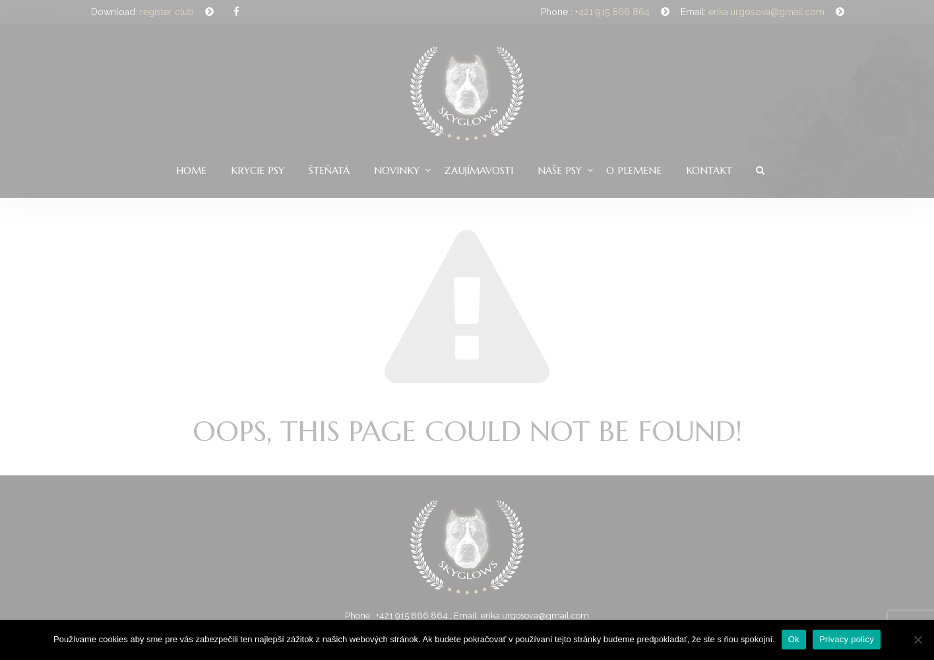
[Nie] (917, 639)
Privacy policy (846, 639)
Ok (793, 639)
